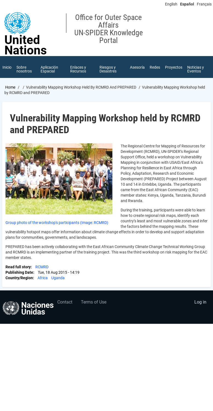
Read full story (18, 267)
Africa (43, 278)
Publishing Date (19, 272)
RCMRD (42, 267)
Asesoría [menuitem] (137, 67)
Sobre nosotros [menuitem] (24, 69)
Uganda (58, 278)
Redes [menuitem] (155, 67)
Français (204, 4)
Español (187, 4)
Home (10, 87)
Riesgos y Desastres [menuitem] (108, 69)
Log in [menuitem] (200, 302)
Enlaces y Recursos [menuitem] (78, 69)
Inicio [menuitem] (7, 67)
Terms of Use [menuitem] (93, 302)
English (171, 4)
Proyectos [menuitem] (173, 67)
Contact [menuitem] (64, 302)
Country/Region (19, 278)
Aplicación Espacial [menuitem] (49, 69)
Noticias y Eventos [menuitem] (195, 69)
